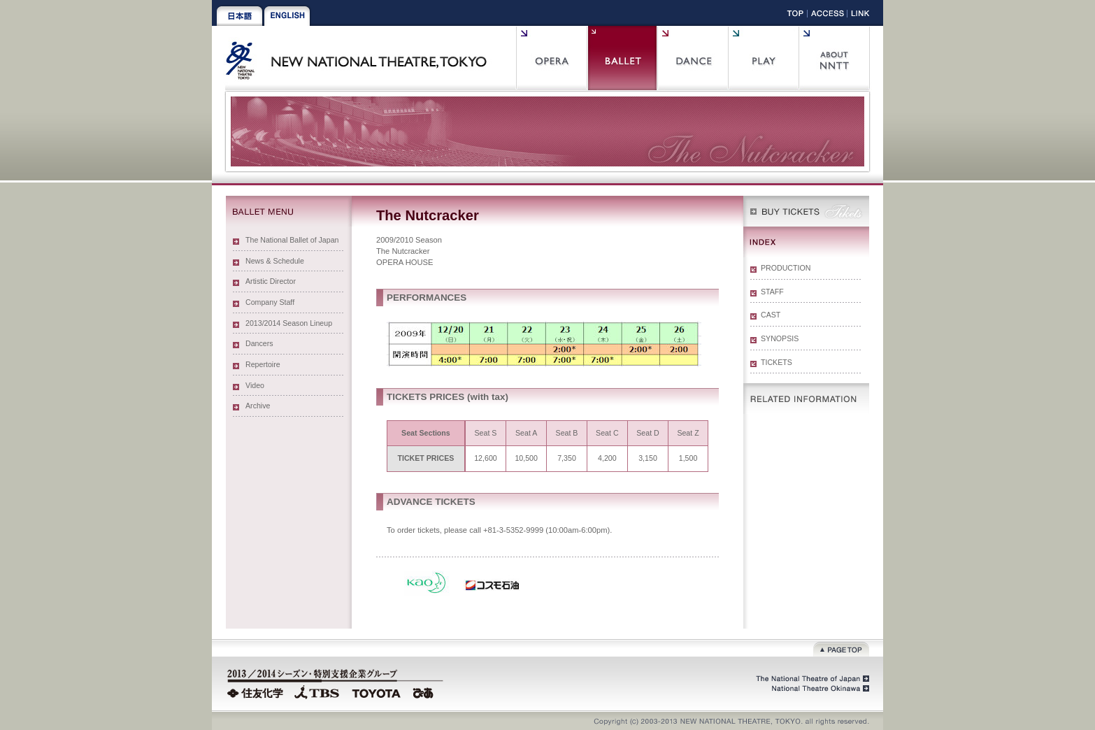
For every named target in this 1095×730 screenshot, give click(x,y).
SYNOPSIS (780, 338)
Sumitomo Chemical (257, 691)
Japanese (239, 16)
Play (763, 58)
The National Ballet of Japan (292, 240)
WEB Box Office (806, 211)
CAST (770, 314)
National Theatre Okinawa (816, 689)
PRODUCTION (785, 268)
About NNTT (834, 58)
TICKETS (776, 362)
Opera (551, 58)
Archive (257, 405)
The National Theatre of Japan (811, 679)
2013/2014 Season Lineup (288, 323)
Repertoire (262, 364)
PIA (425, 691)
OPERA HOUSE (404, 262)
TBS (317, 691)
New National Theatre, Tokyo (361, 58)
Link (860, 15)
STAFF (772, 291)
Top (795, 15)
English (287, 16)
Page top (841, 648)
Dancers (259, 343)
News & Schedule (274, 261)
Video (254, 385)
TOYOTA (377, 691)
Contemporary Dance (692, 58)
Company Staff (269, 302)
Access (827, 15)
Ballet (622, 58)
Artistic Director (270, 281)
